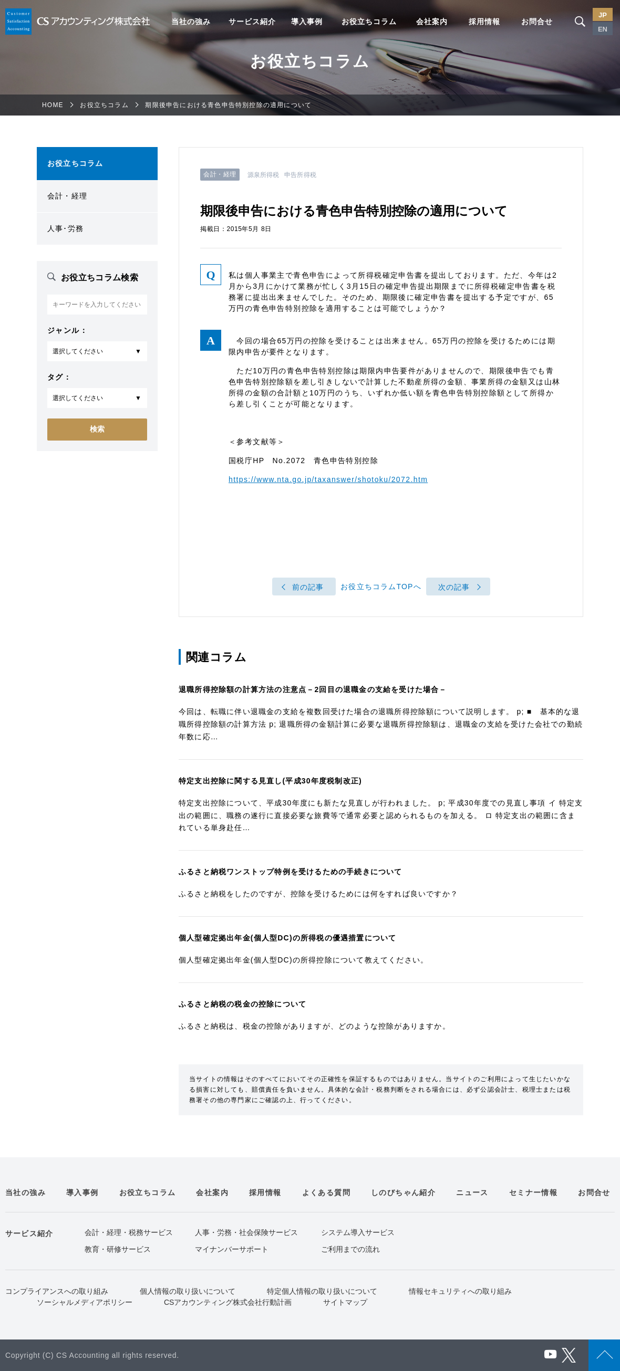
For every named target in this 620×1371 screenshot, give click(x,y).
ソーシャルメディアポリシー (84, 1302)
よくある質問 (326, 1192)
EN (602, 29)
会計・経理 (67, 196)
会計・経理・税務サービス (129, 1232)
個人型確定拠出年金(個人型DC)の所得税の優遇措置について (287, 938)
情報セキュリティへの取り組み (460, 1291)
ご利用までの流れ (350, 1249)
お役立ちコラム (369, 21)
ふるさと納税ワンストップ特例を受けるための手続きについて (290, 871)
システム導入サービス (358, 1232)
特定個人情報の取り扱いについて (322, 1291)
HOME (53, 105)
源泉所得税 (263, 175)
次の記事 (454, 587)
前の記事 (308, 587)
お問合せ (537, 21)
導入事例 (307, 21)
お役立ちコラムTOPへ (380, 587)
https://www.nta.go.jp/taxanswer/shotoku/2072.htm (328, 479)
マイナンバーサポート (231, 1249)
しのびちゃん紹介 (403, 1192)
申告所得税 (300, 175)
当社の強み (191, 21)
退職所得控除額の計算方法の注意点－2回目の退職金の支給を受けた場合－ (313, 689)
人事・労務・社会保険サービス (246, 1232)
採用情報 (484, 21)
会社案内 (432, 21)
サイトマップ (345, 1302)
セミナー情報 (533, 1192)
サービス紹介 (252, 21)
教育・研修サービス (118, 1249)
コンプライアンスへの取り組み (56, 1291)
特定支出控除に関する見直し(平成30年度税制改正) (270, 781)
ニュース (472, 1192)
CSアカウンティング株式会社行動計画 (228, 1302)
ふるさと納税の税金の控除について (242, 1004)
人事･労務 (65, 228)
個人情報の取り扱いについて (187, 1291)
